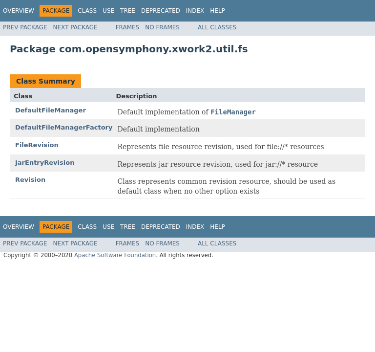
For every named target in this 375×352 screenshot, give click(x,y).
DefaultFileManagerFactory (63, 127)
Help (217, 10)
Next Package (75, 27)
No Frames (162, 27)
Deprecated (160, 10)
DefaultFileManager (50, 110)
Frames (128, 27)
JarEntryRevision (44, 162)
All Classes (217, 27)
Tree (127, 10)
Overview (18, 10)
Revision (30, 179)
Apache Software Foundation (115, 255)
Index (195, 10)
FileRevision (37, 145)
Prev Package (25, 27)
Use (108, 10)
